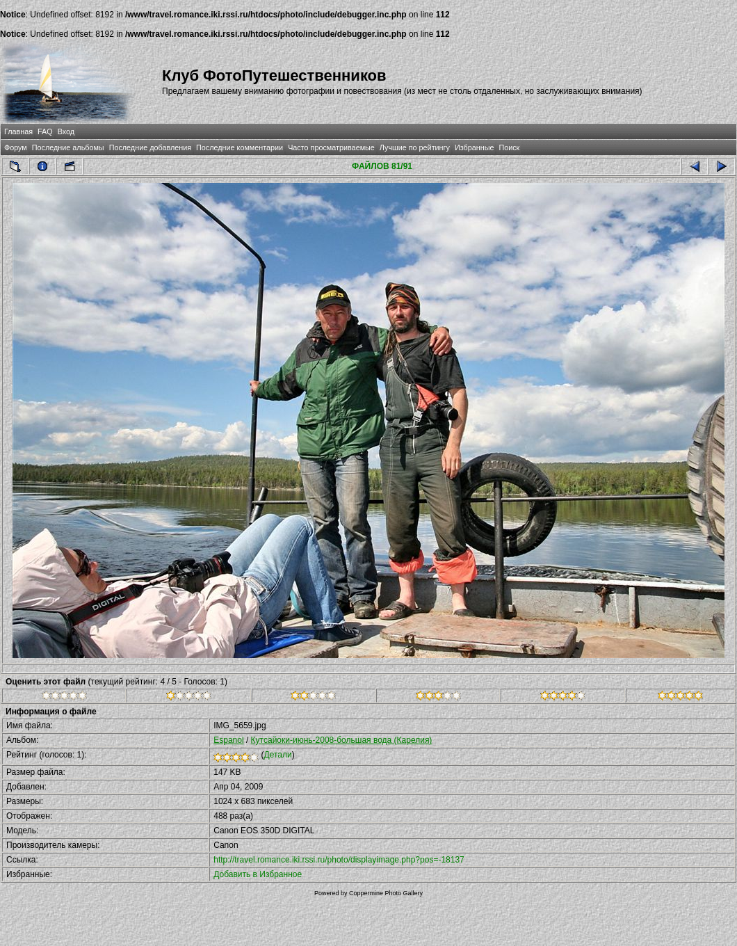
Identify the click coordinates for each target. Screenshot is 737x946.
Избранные (474, 147)
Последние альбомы (68, 147)
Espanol (228, 740)
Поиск (509, 147)
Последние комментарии (239, 147)
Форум (15, 147)
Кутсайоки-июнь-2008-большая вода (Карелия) (341, 740)
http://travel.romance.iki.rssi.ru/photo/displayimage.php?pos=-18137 (338, 860)
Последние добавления (150, 147)
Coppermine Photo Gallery (386, 893)
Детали (278, 755)
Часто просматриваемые (331, 147)
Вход (66, 131)
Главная (18, 131)
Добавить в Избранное (257, 874)
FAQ (45, 131)
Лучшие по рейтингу (415, 147)
